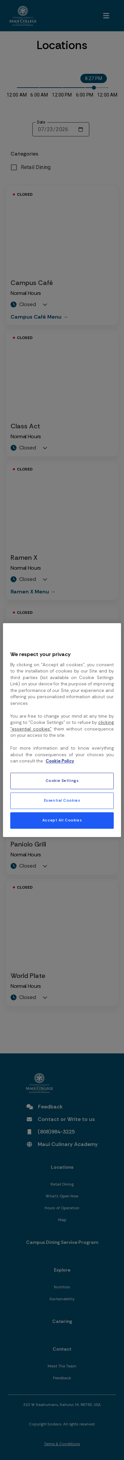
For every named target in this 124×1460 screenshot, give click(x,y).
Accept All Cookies (62, 820)
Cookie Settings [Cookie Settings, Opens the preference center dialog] (62, 780)
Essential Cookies (62, 800)
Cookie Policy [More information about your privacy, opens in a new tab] (60, 761)
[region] (62, 730)
